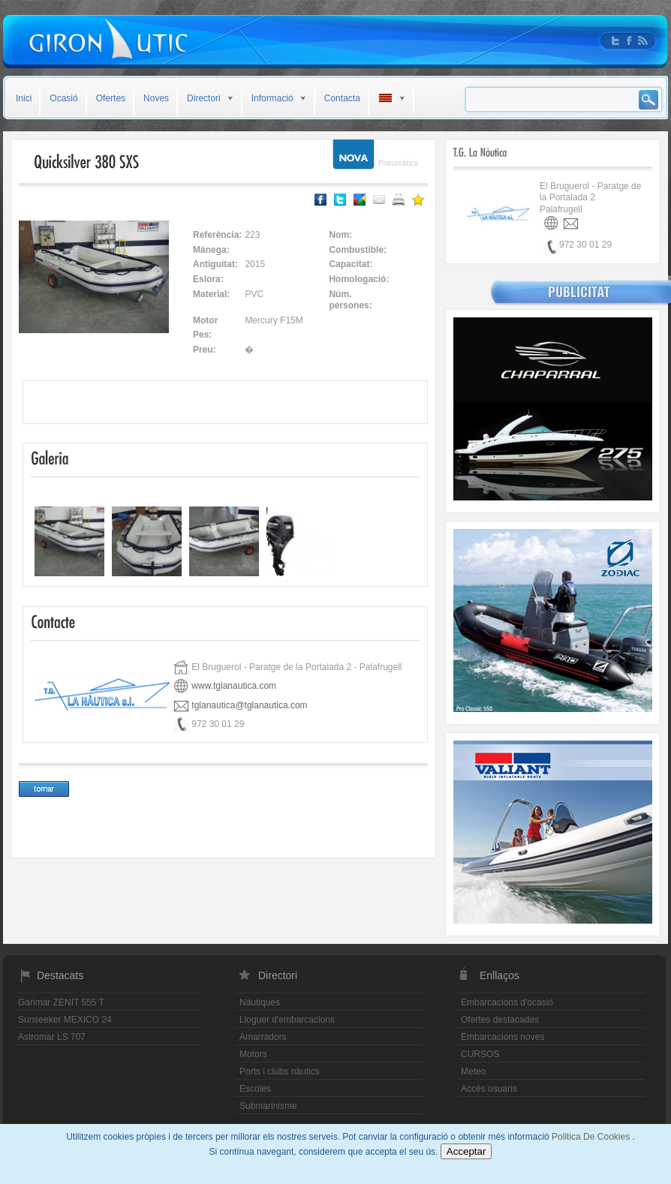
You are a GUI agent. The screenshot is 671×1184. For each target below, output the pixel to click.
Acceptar (466, 1151)
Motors (253, 1054)
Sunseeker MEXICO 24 (65, 1019)
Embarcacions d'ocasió (507, 1002)
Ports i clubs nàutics (279, 1071)
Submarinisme (268, 1106)
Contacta (342, 98)
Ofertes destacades (500, 1019)
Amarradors (263, 1037)
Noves (156, 98)
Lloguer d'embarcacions (287, 1019)
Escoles (255, 1088)
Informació (272, 98)
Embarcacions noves (502, 1037)
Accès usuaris (489, 1088)
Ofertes (110, 98)
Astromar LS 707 (52, 1037)
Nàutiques (259, 1002)
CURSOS (480, 1054)
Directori (204, 98)
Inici (24, 98)
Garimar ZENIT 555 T (61, 1002)
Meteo (473, 1071)
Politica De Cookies (592, 1136)
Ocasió (63, 98)
